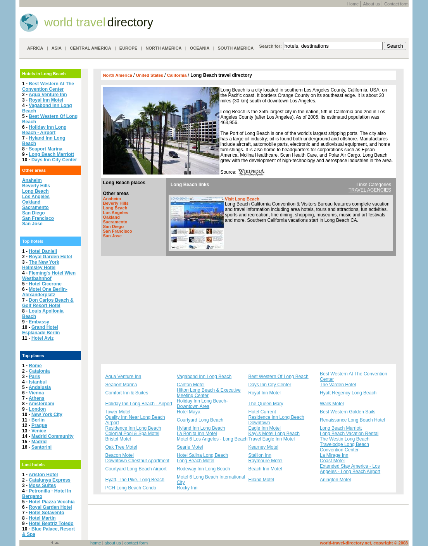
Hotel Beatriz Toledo (51, 523)
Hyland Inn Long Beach (201, 428)
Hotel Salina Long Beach (202, 455)
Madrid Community (52, 436)
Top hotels (32, 241)
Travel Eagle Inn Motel (272, 439)
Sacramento (35, 207)
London (37, 409)
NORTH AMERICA (163, 48)
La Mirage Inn (334, 455)
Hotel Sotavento (46, 512)
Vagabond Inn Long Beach (204, 376)
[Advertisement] (248, 309)
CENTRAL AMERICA (90, 48)
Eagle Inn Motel (265, 428)
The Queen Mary (266, 403)
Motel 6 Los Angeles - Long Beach (212, 439)
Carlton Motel (190, 384)
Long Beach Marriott (51, 154)
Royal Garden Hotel (50, 256)
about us (113, 543)
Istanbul (38, 382)
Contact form (396, 4)
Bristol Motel (118, 439)
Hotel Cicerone (45, 284)
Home (353, 4)
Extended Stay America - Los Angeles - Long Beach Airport (350, 468)
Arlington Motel (335, 479)
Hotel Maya (188, 412)
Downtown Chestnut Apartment (137, 460)
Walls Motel (332, 403)
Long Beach (35, 191)
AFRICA (35, 48)
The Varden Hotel (338, 384)
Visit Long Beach (242, 199)
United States (150, 75)
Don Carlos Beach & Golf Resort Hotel (48, 302)
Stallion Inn (260, 455)
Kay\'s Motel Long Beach (274, 433)
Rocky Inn (187, 488)
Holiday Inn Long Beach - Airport (44, 129)
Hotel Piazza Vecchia (51, 502)
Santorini (41, 447)
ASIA (57, 48)
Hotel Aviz (42, 338)
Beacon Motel (119, 455)
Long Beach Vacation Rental (349, 433)
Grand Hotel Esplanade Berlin (41, 330)
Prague (39, 425)
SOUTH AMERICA (236, 48)
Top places (33, 355)
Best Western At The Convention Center (48, 86)
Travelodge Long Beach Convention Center (344, 447)
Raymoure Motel (266, 460)
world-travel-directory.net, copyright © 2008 (364, 543)
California (177, 75)
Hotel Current (262, 412)
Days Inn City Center (54, 159)
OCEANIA (200, 48)
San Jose (32, 223)
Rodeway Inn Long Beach (203, 469)
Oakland (31, 202)
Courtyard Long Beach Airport (136, 469)
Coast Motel (332, 460)
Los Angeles (36, 196)
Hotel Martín (42, 518)
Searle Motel (190, 447)
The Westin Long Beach (344, 439)
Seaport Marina (45, 149)
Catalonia (39, 371)
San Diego (33, 213)
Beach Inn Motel (265, 469)
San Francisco (38, 218)
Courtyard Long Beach (200, 420)
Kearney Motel (263, 447)
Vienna (36, 393)
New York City (46, 414)
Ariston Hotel (43, 474)
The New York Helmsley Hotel (40, 264)
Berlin (38, 420)
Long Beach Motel (195, 460)
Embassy (39, 322)
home (95, 543)
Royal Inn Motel (46, 100)
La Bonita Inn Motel (197, 433)
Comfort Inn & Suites (126, 393)
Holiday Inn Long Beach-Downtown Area (202, 403)
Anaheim (32, 180)
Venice (38, 431)
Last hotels (33, 464)
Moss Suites (42, 485)
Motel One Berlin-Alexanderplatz (44, 292)
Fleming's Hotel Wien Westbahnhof (49, 275)
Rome (35, 365)
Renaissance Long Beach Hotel (352, 420)
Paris (34, 376)
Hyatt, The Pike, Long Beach (135, 479)
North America (118, 75)
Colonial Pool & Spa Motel (132, 433)
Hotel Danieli (43, 251)
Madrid (39, 441)
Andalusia (40, 387)
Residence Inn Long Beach (133, 428)
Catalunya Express (49, 480)
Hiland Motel (261, 479)
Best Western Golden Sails (347, 412)
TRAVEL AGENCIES (370, 190)
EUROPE (128, 48)
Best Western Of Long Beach (279, 376)
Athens (37, 398)
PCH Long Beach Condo (130, 488)
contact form (136, 543)
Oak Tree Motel (121, 447)
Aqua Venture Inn (48, 94)
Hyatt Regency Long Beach (348, 393)
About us (371, 4)
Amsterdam (41, 403)
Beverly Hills (36, 185)
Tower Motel (118, 412)
